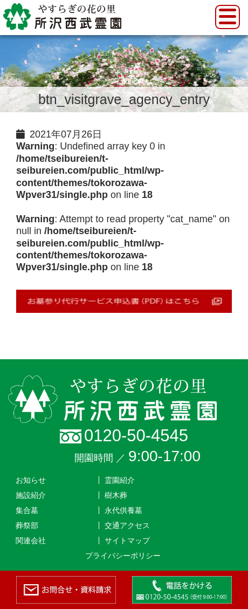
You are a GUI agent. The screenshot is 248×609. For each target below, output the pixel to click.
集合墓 (27, 510)
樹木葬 (116, 495)
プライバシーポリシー (123, 555)
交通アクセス (127, 525)
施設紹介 (31, 495)
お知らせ (31, 480)
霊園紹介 (120, 480)
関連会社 (31, 540)
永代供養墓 (123, 510)
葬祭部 (27, 525)
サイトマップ (127, 540)
